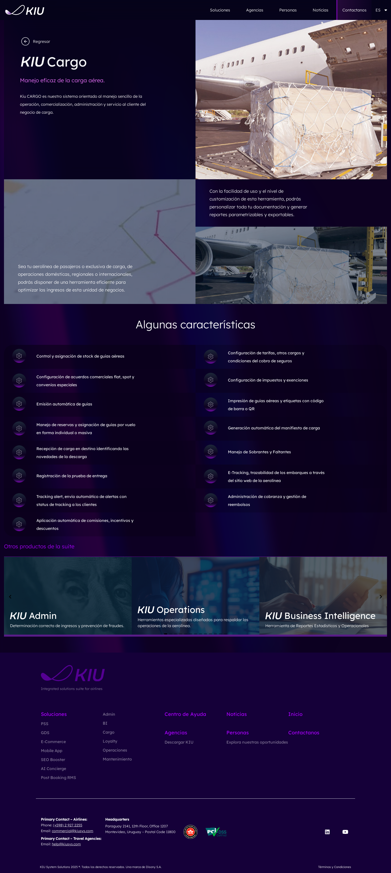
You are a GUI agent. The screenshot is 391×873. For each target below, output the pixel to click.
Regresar (35, 41)
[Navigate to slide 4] (180, 633)
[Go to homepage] (24, 10)
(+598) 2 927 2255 (67, 825)
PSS (44, 723)
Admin (109, 714)
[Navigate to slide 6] (190, 633)
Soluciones (220, 9)
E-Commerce (53, 741)
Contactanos (354, 9)
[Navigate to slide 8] (200, 633)
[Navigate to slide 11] (215, 633)
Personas (288, 9)
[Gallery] (195, 597)
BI (105, 723)
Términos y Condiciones (334, 867)
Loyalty (110, 741)
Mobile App (51, 750)
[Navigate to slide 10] (210, 633)
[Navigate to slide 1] (165, 633)
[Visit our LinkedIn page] (327, 831)
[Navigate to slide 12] (220, 633)
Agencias (254, 9)
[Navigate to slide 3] (175, 633)
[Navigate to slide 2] (170, 633)
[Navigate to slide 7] (195, 633)
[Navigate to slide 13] (225, 633)
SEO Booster (53, 759)
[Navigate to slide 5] (185, 633)
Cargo (108, 732)
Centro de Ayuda (185, 714)
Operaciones (115, 750)
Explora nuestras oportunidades (257, 742)
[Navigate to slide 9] (205, 633)
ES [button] (381, 9)
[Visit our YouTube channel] (345, 832)
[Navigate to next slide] (381, 596)
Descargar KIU (179, 742)
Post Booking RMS (58, 777)
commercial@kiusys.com (72, 831)
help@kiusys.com (66, 844)
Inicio (295, 714)
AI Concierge (53, 768)
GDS (45, 732)
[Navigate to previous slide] (10, 596)
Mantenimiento (117, 759)
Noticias (320, 9)
